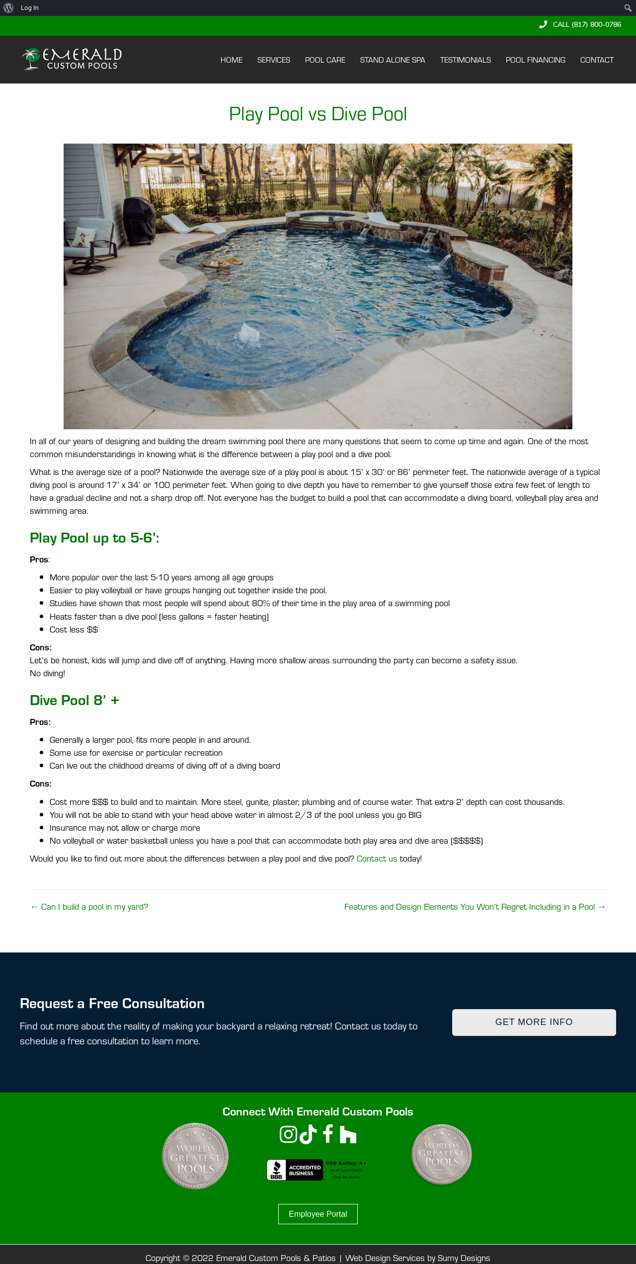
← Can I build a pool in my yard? (89, 906)
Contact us (377, 858)
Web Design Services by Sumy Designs (417, 1257)
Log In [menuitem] (30, 7)
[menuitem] (8, 8)
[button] (580, 24)
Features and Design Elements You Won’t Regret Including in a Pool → (475, 906)
